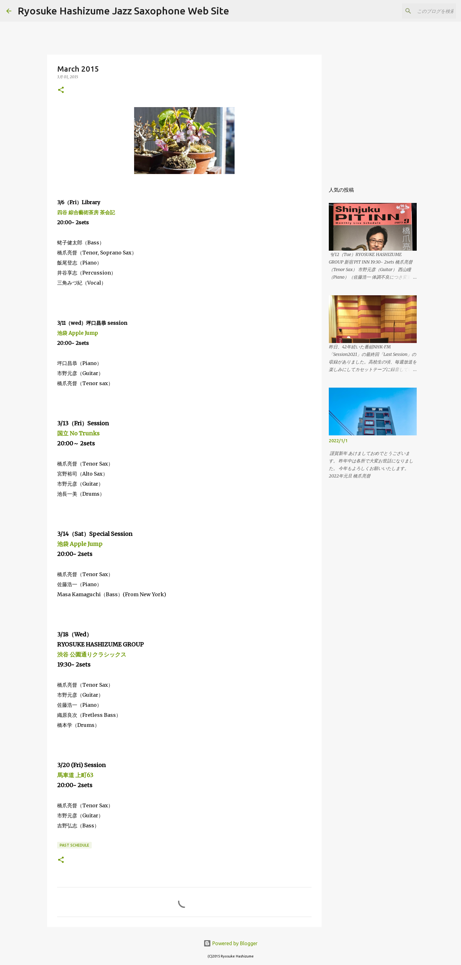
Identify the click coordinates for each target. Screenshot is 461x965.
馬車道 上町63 (75, 775)
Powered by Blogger (230, 943)
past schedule (74, 845)
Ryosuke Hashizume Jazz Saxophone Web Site (123, 10)
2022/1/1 (338, 440)
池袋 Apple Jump (77, 333)
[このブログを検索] (423, 11)
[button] (61, 90)
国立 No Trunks (78, 433)
